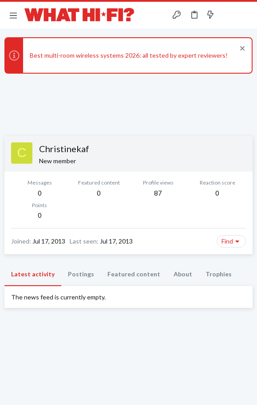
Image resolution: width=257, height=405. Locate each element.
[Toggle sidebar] (227, 15)
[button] (13, 15)
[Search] (245, 15)
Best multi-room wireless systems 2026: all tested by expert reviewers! (129, 55)
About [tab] (183, 274)
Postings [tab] (81, 274)
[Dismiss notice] (241, 49)
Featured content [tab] (133, 274)
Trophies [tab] (219, 274)
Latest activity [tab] (33, 274)
